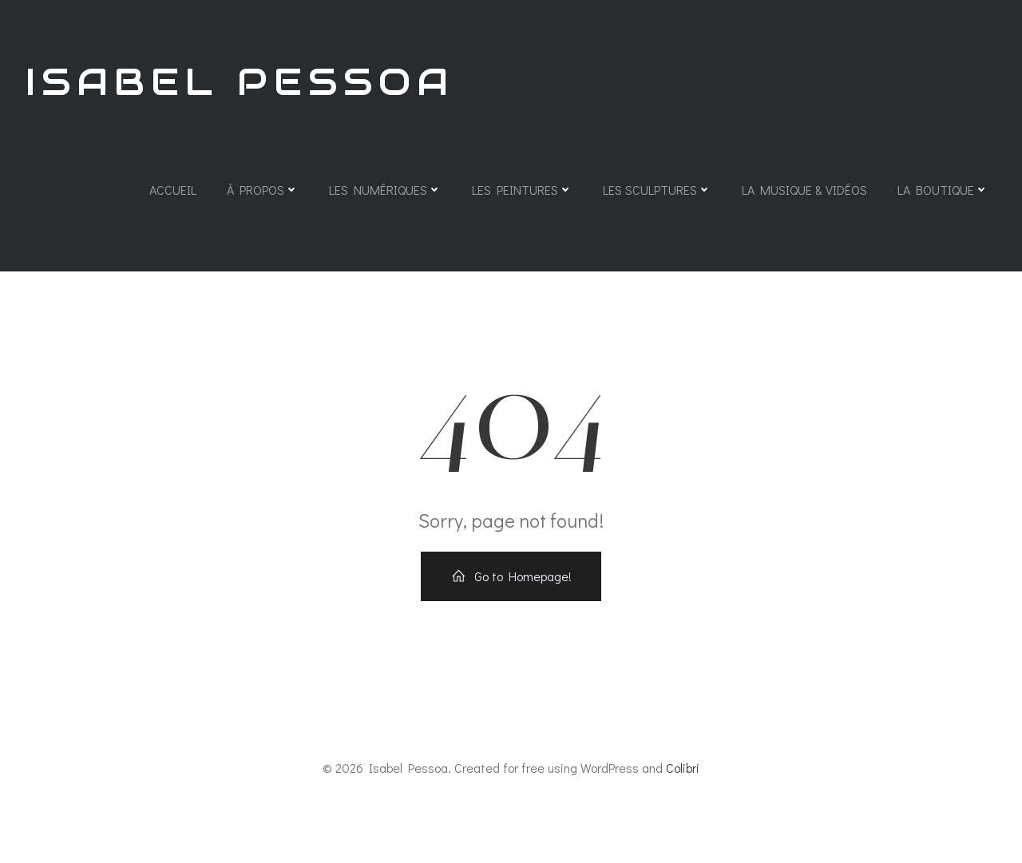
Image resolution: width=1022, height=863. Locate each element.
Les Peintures (522, 189)
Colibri (682, 767)
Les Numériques (385, 189)
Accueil (172, 189)
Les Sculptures (657, 189)
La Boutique (942, 189)
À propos (263, 189)
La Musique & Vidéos (804, 189)
